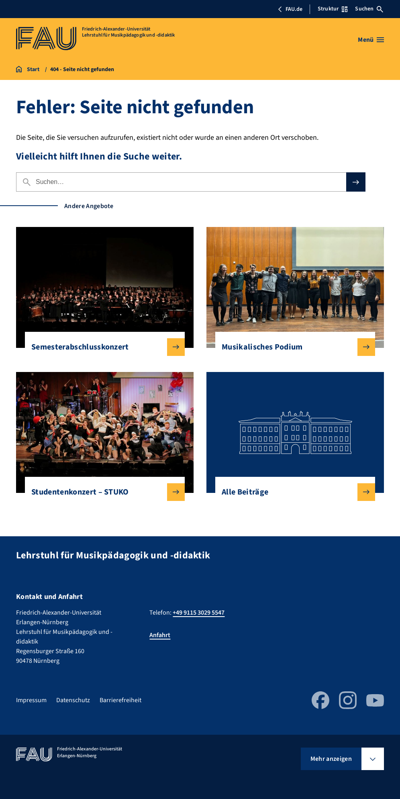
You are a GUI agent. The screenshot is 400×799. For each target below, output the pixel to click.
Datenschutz (73, 700)
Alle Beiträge (292, 492)
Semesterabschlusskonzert (101, 347)
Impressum (31, 700)
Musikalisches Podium (292, 347)
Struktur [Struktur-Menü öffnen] (332, 9)
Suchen (369, 9)
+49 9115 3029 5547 (198, 612)
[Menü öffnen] (371, 40)
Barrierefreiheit (120, 700)
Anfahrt (159, 635)
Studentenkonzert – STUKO (101, 492)
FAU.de (290, 9)
